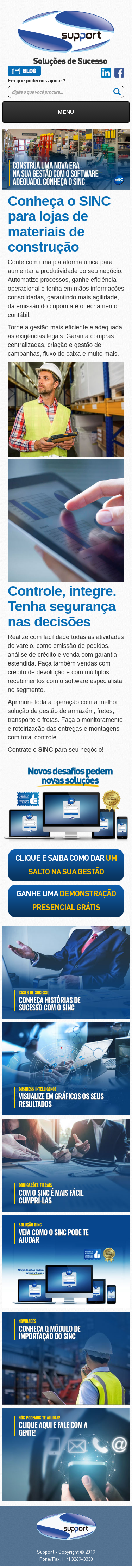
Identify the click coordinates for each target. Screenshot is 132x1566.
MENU (66, 112)
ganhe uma (66, 900)
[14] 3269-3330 (77, 1559)
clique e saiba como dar (66, 864)
